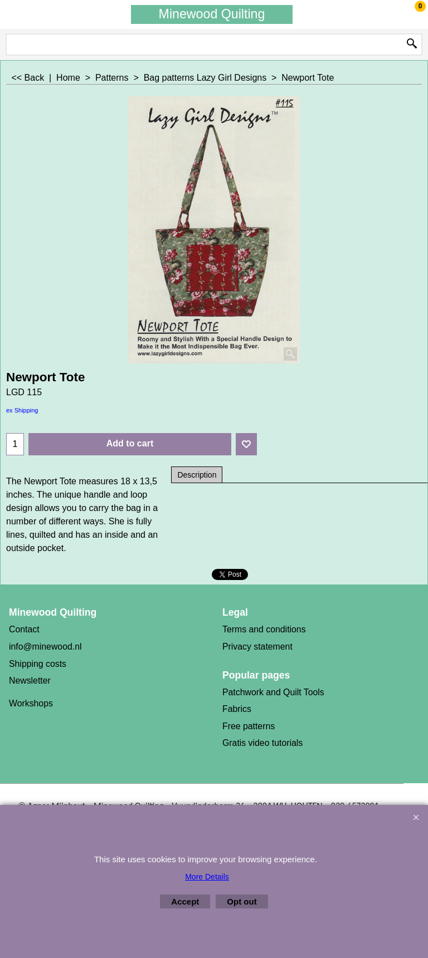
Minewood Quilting (212, 14)
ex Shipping (22, 410)
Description (196, 474)
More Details (207, 876)
